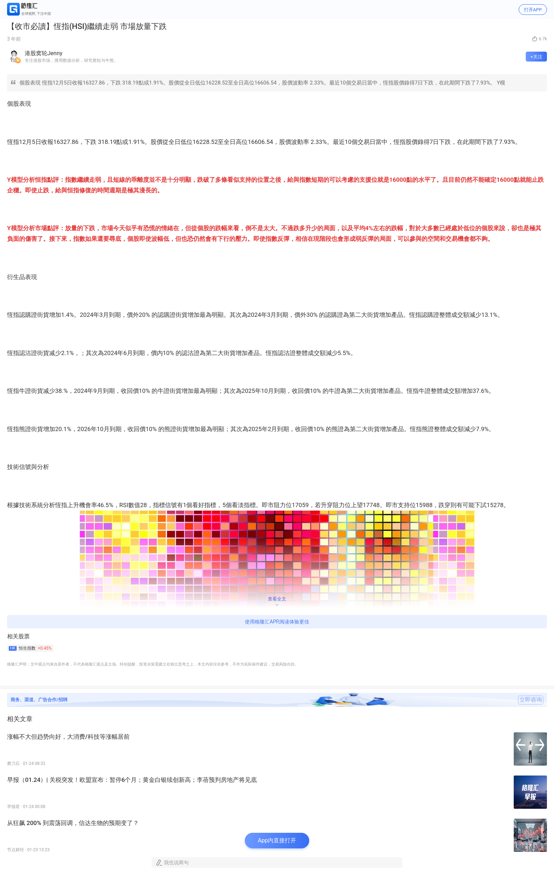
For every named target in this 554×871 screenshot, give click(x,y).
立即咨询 (530, 700)
